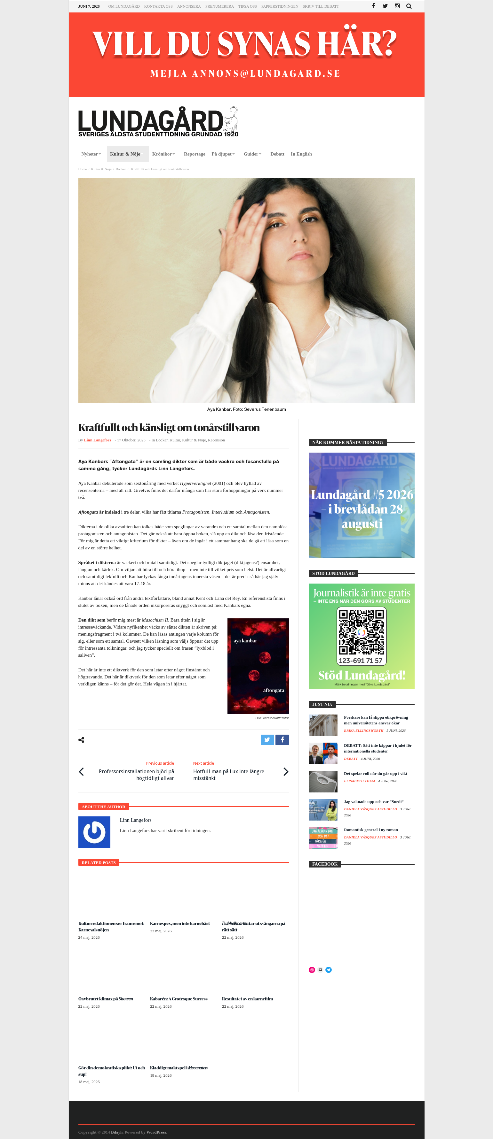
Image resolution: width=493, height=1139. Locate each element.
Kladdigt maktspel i (179, 1067)
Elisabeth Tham (360, 781)
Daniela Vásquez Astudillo (371, 809)
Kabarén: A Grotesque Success (180, 998)
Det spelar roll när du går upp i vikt (375, 773)
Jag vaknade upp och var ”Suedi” (374, 801)
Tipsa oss (247, 6)
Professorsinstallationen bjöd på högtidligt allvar (131, 770)
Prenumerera (219, 6)
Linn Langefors (97, 440)
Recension (216, 440)
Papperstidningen (279, 6)
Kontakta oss (158, 6)
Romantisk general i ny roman (371, 829)
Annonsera (189, 6)
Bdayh (117, 1131)
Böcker (121, 169)
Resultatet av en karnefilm (248, 998)
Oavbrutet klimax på (105, 998)
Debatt (351, 759)
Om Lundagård (124, 6)
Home (82, 169)
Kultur (175, 440)
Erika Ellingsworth (364, 730)
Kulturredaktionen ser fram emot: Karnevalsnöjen (106, 926)
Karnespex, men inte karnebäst (181, 923)
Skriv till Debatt (321, 6)
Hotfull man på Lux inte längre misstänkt (236, 770)
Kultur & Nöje (101, 169)
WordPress (156, 1131)
